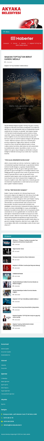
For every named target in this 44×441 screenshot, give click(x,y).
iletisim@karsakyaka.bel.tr (13, 425)
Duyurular (4, 368)
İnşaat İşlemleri (5, 391)
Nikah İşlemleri (5, 381)
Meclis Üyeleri (5, 349)
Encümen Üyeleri (6, 352)
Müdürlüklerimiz (5, 355)
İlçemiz (3, 404)
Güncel (15, 43)
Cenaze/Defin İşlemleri (7, 394)
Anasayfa (6, 43)
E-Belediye (4, 378)
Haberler (23, 43)
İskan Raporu (4, 388)
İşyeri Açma (4, 384)
